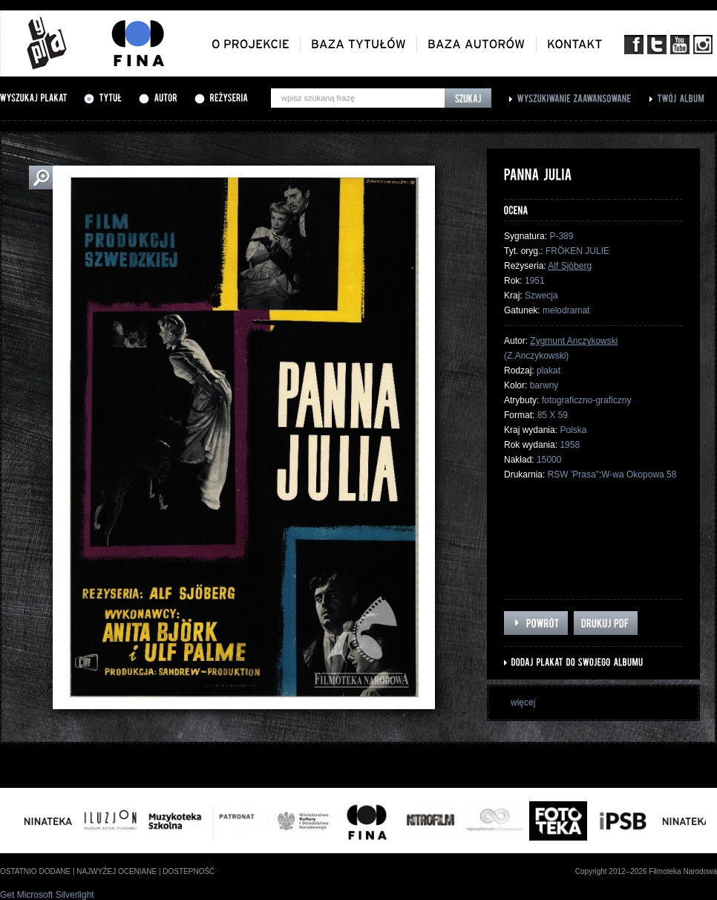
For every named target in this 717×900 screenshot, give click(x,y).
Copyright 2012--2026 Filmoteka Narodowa (646, 871)
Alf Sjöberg (570, 266)
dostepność (189, 871)
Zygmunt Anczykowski (574, 341)
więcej (523, 702)
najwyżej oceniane (116, 871)
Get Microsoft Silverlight (47, 895)
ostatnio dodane (35, 871)
